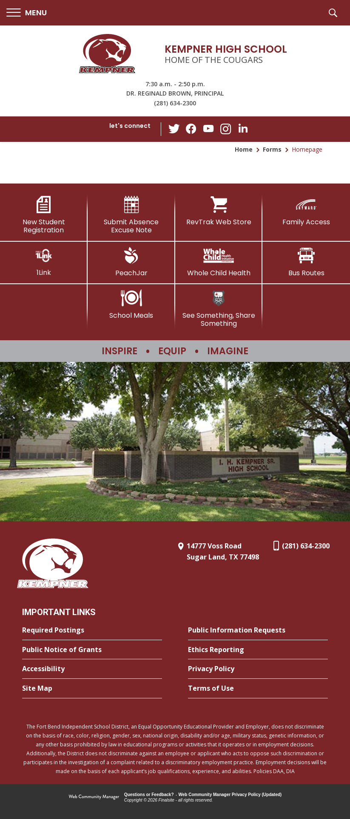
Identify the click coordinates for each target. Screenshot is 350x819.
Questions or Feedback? (149, 794)
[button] (26, 13)
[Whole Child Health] (219, 262)
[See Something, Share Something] (219, 308)
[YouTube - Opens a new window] (208, 129)
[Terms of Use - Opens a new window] (258, 688)
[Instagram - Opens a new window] (225, 129)
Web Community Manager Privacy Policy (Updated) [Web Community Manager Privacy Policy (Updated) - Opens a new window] (230, 794)
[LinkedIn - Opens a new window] (242, 128)
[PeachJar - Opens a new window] (131, 262)
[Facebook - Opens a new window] (191, 129)
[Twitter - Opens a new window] (174, 129)
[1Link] (43, 262)
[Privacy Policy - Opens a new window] (258, 669)
